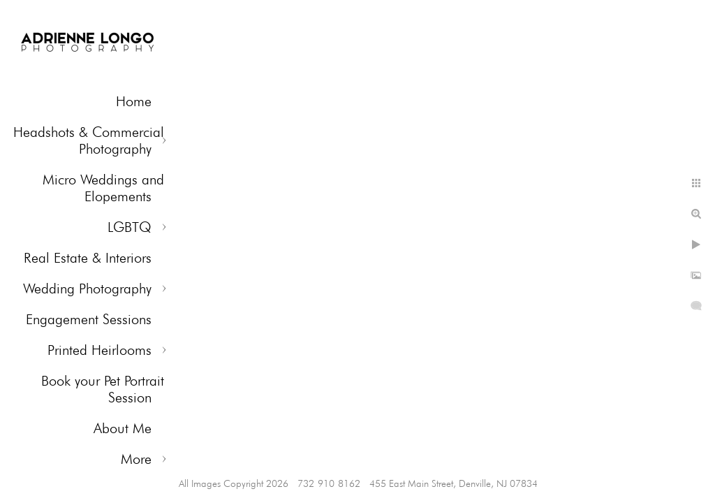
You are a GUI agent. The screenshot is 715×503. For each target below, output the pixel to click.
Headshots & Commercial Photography (88, 140)
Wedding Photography (87, 288)
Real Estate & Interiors (88, 257)
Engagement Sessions (89, 319)
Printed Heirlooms (99, 350)
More (136, 459)
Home (134, 101)
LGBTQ (130, 227)
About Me (123, 428)
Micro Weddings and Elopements (103, 188)
